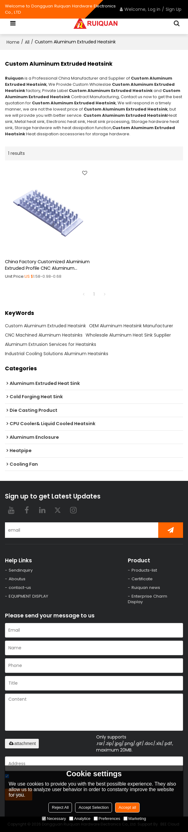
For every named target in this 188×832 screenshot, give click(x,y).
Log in (154, 9)
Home (13, 42)
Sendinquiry (21, 570)
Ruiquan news (146, 587)
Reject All (60, 807)
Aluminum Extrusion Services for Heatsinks (50, 344)
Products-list (144, 570)
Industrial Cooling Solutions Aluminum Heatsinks (56, 354)
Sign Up (173, 9)
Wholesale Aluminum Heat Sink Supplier (128, 335)
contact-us (20, 587)
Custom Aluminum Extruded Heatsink (45, 326)
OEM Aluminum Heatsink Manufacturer (131, 326)
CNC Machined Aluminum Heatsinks (44, 335)
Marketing (134, 818)
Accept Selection (93, 807)
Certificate (142, 579)
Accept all (127, 807)
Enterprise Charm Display (147, 599)
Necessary (54, 818)
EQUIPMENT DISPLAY (28, 596)
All (27, 42)
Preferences (107, 818)
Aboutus (17, 579)
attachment (22, 743)
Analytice (80, 818)
